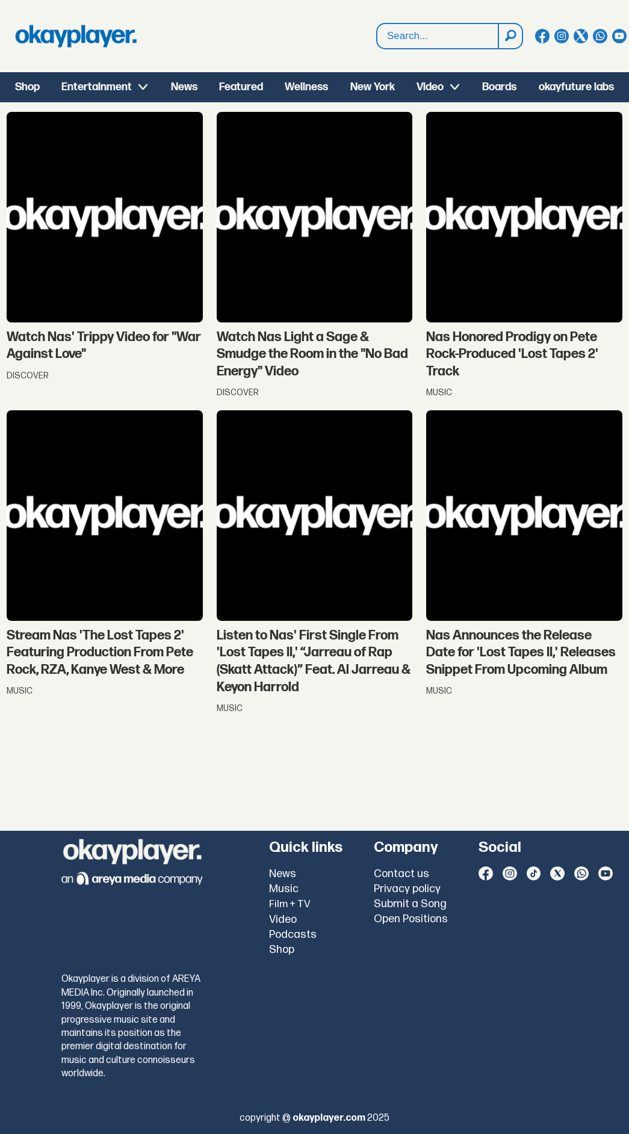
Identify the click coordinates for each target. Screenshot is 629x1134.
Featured (241, 87)
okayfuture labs (576, 87)
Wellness (306, 87)
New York (372, 87)
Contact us (401, 873)
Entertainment (96, 87)
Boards (499, 87)
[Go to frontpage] (76, 36)
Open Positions (411, 919)
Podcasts (293, 934)
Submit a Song (410, 904)
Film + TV (290, 904)
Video (430, 87)
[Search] (510, 36)
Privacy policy (407, 889)
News (184, 87)
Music (284, 889)
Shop (27, 87)
